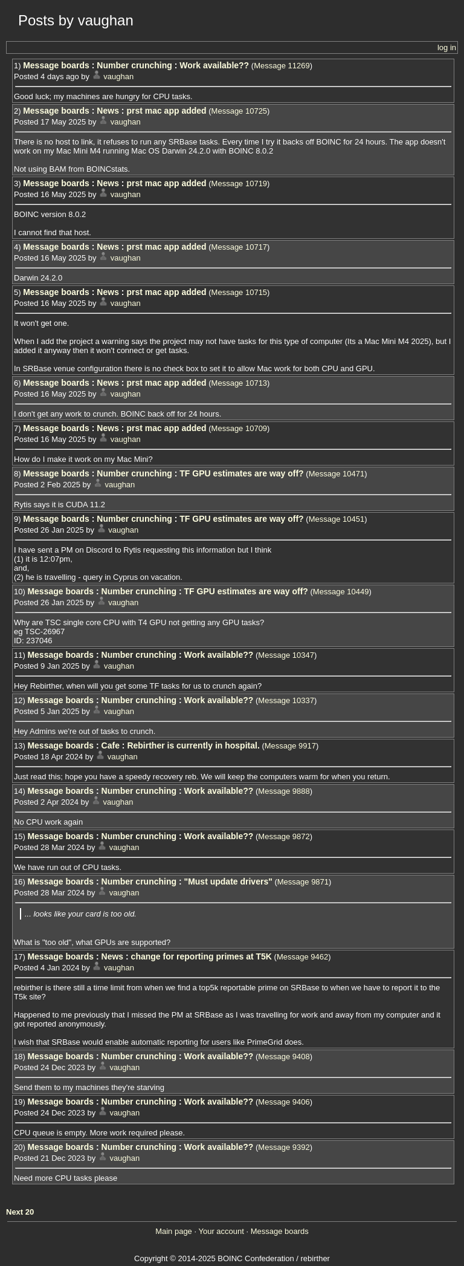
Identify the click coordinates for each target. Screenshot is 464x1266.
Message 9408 (283, 1056)
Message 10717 (239, 247)
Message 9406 (283, 1101)
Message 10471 (337, 473)
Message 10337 (286, 700)
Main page (173, 1231)
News (108, 110)
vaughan (118, 76)
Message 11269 (282, 65)
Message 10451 (337, 519)
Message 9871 (303, 881)
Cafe (111, 745)
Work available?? (214, 65)
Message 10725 (239, 110)
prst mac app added (166, 110)
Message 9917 (290, 745)
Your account (220, 1231)
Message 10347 (286, 655)
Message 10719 (239, 183)
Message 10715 (239, 292)
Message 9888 (283, 791)
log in (446, 47)
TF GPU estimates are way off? (241, 473)
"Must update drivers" (228, 881)
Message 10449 (341, 591)
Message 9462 (302, 956)
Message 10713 (239, 383)
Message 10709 (239, 428)
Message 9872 (283, 836)
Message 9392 (283, 1147)
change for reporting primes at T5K (201, 956)
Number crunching (134, 65)
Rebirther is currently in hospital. (193, 745)
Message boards (56, 65)
